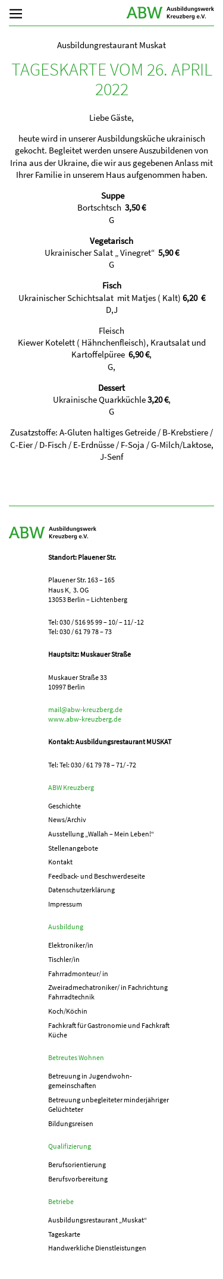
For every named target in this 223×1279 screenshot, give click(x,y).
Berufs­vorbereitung (78, 1178)
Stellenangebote (73, 848)
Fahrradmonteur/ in (78, 973)
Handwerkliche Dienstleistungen (97, 1247)
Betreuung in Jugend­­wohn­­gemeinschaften (90, 1080)
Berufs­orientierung (77, 1164)
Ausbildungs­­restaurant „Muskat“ (97, 1219)
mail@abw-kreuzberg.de (85, 709)
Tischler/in (64, 959)
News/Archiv (67, 819)
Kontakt (60, 861)
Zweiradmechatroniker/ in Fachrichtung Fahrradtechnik (108, 992)
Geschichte (64, 805)
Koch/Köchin (67, 1011)
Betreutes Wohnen (76, 1057)
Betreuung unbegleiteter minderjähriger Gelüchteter (108, 1104)
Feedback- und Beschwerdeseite (96, 876)
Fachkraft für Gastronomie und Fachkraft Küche (108, 1030)
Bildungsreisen (70, 1123)
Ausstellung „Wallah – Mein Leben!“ (101, 833)
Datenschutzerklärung (81, 889)
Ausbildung (65, 926)
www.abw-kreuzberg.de (84, 718)
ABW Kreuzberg (171, 13)
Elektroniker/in (70, 945)
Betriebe (61, 1201)
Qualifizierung (69, 1146)
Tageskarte (64, 1234)
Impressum (65, 903)
